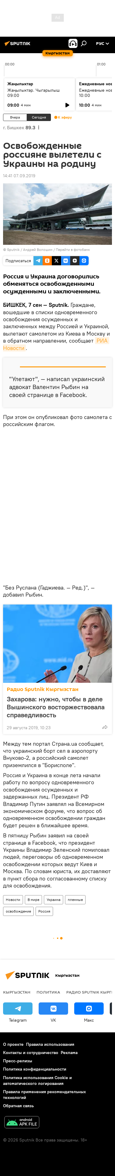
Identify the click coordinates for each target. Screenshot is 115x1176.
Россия (44, 911)
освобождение (18, 911)
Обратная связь (18, 1105)
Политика (48, 992)
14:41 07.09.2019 (19, 175)
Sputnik (13, 249)
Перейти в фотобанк (73, 249)
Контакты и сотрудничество (30, 1052)
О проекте (13, 1044)
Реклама (69, 1052)
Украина (53, 899)
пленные (75, 899)
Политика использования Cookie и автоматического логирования (37, 1080)
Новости (13, 899)
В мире (33, 899)
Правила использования (50, 1044)
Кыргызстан (16, 992)
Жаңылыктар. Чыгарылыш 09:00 (33, 92)
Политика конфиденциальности (34, 1069)
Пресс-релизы (17, 1061)
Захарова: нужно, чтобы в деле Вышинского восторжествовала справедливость (56, 707)
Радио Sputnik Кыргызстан (43, 689)
